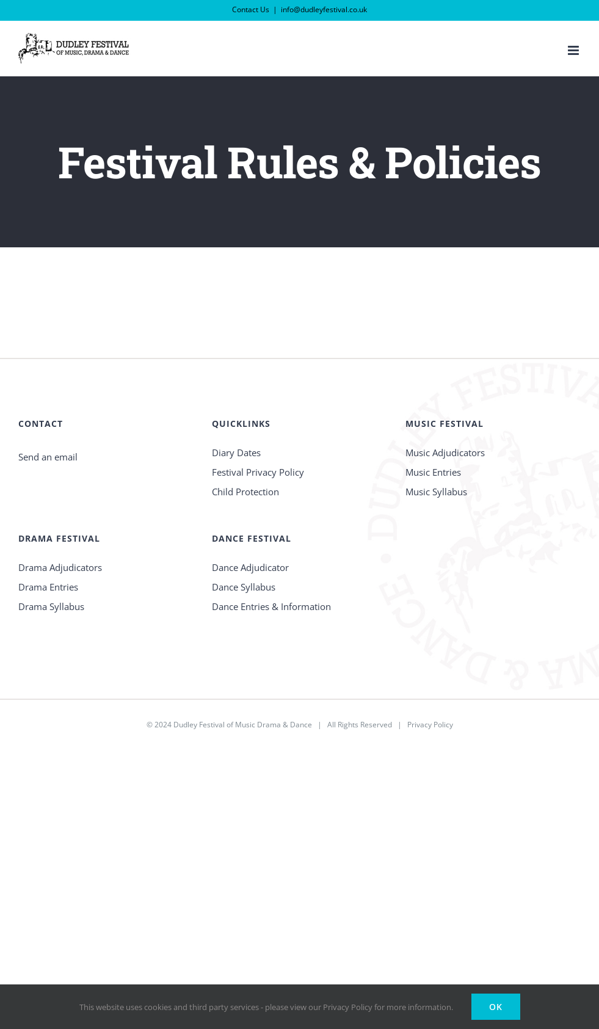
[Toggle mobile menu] (574, 50)
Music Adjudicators (445, 452)
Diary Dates (236, 452)
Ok (496, 1007)
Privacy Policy (430, 724)
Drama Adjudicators (60, 567)
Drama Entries (48, 587)
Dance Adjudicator (250, 567)
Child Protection (245, 491)
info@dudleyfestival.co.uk (324, 9)
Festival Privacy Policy (258, 472)
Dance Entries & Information (271, 606)
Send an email (48, 457)
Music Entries (433, 472)
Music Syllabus (436, 491)
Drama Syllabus (51, 606)
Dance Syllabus (243, 587)
